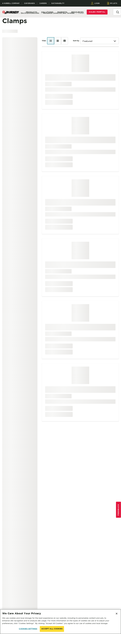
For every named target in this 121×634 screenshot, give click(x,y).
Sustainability (57, 3)
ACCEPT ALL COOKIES (51, 629)
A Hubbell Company (11, 3)
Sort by (76, 40)
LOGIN (95, 3)
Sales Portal (97, 12)
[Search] (117, 12)
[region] (60, 621)
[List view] (50, 40)
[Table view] (64, 40)
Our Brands (29, 3)
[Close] (117, 614)
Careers (43, 3)
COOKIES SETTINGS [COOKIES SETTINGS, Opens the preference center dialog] (28, 629)
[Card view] (57, 40)
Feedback (118, 509)
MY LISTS (112, 3)
